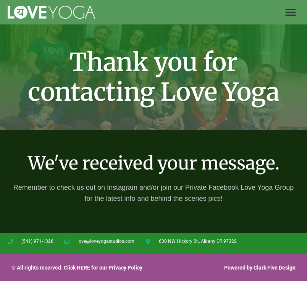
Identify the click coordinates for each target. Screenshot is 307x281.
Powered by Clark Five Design (260, 268)
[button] (290, 12)
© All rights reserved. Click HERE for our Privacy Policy (76, 268)
